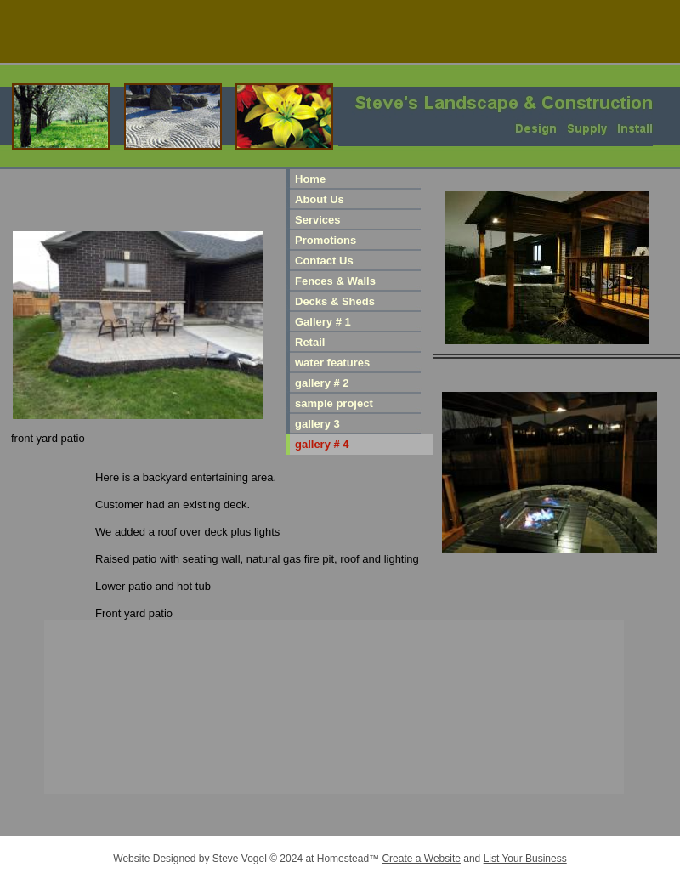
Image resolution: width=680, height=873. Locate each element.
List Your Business (525, 858)
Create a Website (421, 858)
